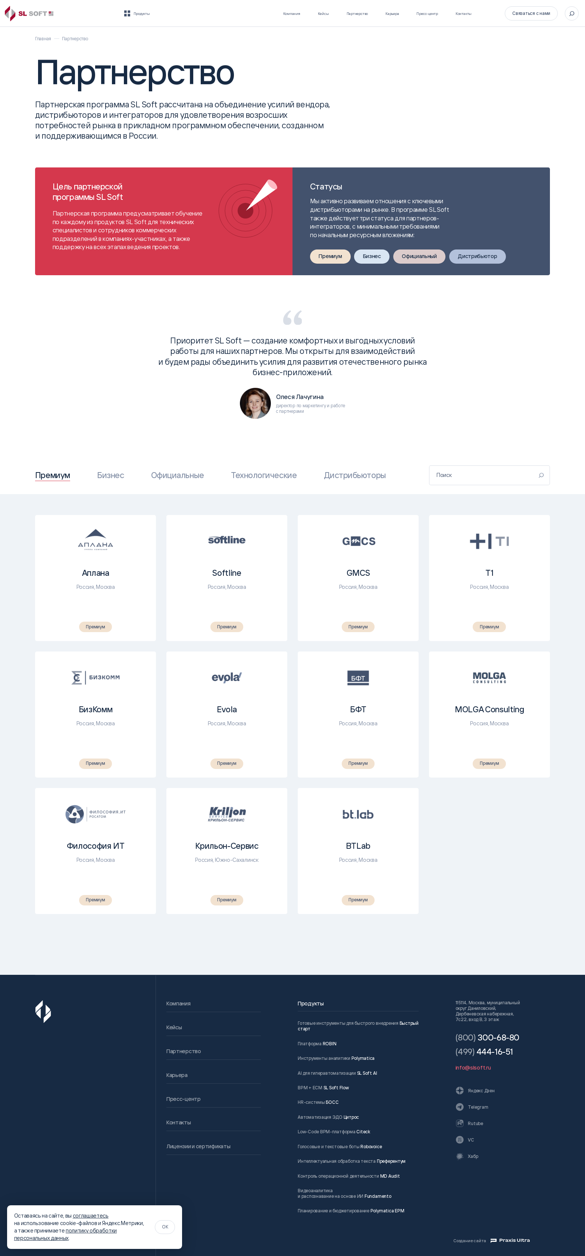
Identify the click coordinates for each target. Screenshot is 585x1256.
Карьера (365, 13)
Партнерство (321, 13)
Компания (242, 13)
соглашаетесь (91, 1215)
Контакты (456, 13)
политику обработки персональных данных (65, 1234)
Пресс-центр (410, 13)
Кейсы (279, 13)
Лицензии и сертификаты (198, 1146)
